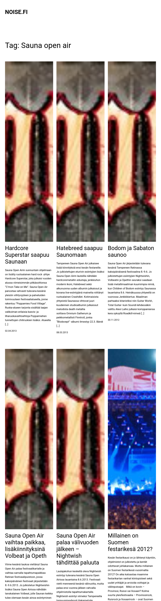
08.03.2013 (62, 332)
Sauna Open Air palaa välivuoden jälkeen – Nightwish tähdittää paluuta (77, 549)
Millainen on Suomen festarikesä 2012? (130, 542)
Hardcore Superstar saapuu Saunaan (27, 255)
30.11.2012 (113, 320)
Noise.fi (16, 12)
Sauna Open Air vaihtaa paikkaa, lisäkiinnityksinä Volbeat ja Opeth (26, 545)
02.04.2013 (11, 330)
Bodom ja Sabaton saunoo (131, 251)
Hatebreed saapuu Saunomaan (79, 251)
